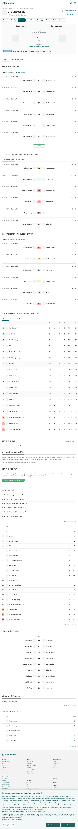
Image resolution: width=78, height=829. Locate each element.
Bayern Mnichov (31, 772)
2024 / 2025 (70, 15)
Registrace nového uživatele (13, 480)
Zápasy (31, 8)
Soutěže (5, 8)
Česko (54, 761)
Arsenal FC (30, 761)
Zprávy (5, 20)
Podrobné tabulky (70, 625)
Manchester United (32, 765)
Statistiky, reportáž (17, 59)
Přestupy (40, 20)
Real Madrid (30, 776)
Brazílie (55, 778)
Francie (55, 767)
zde (43, 476)
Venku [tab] (19, 319)
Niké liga (4, 774)
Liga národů (5, 788)
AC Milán (29, 767)
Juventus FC (30, 769)
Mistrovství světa (6, 786)
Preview (5, 59)
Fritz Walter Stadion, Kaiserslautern (39, 46)
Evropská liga (5, 782)
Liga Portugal (5, 776)
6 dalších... (39, 146)
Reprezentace (57, 759)
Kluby (29, 759)
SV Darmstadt (56, 26)
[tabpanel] (39, 111)
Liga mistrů (4, 780)
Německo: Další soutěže (55, 20)
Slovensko (55, 763)
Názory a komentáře (32, 789)
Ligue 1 (3, 769)
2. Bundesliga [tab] (20, 72)
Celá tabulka (72, 746)
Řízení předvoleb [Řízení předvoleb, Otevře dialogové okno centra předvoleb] (8, 825)
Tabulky (13, 20)
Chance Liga (5, 772)
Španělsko (55, 774)
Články (29, 780)
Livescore (55, 787)
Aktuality (29, 782)
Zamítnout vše (53, 825)
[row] (39, 79)
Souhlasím (68, 825)
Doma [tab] (12, 319)
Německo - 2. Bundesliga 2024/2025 (18, 8)
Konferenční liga (6, 784)
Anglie (54, 765)
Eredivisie (4, 778)
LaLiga (3, 763)
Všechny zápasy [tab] (8, 72)
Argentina (55, 776)
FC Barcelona (31, 774)
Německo (55, 772)
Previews (29, 784)
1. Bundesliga (5, 767)
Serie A (3, 765)
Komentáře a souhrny (32, 787)
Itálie (54, 769)
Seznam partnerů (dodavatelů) (12, 819)
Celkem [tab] (5, 319)
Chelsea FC (30, 763)
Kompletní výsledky (70, 705)
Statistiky (31, 20)
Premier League (6, 761)
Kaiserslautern (21, 26)
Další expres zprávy (70, 521)
